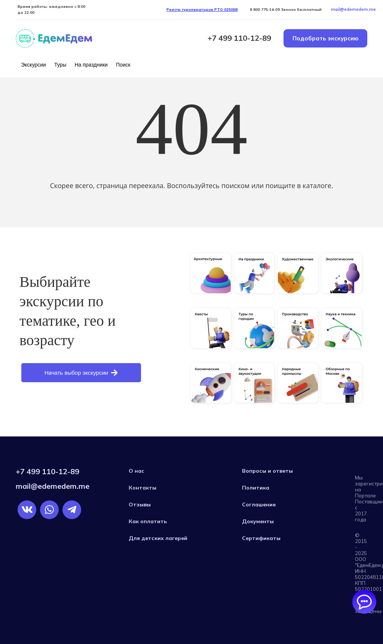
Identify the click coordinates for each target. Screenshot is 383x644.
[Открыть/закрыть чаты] (364, 602)
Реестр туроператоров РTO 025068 (202, 9)
